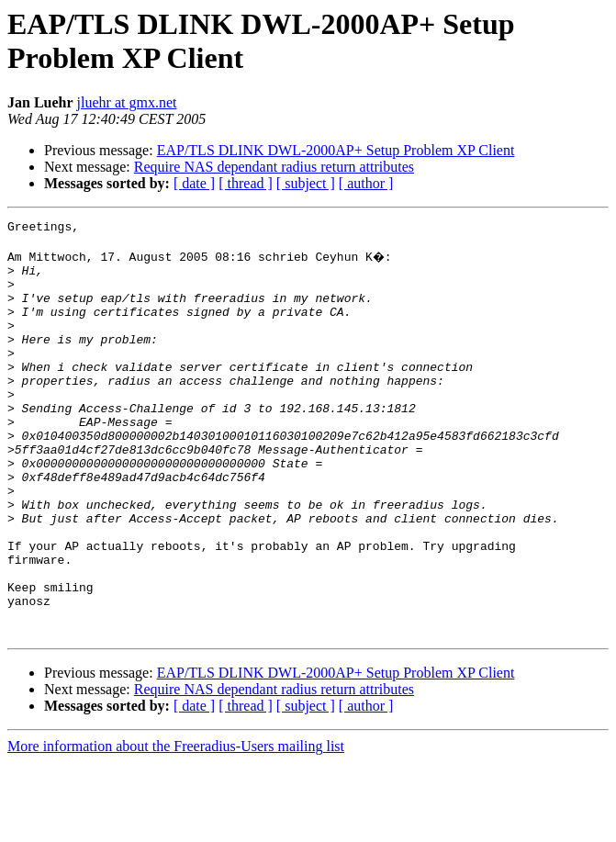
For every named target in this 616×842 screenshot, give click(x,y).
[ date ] (194, 183)
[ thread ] (245, 183)
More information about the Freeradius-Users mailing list (175, 826)
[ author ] (366, 183)
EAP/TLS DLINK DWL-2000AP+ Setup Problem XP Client (336, 150)
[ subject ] (305, 183)
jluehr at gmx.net (127, 102)
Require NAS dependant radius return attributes (274, 166)
